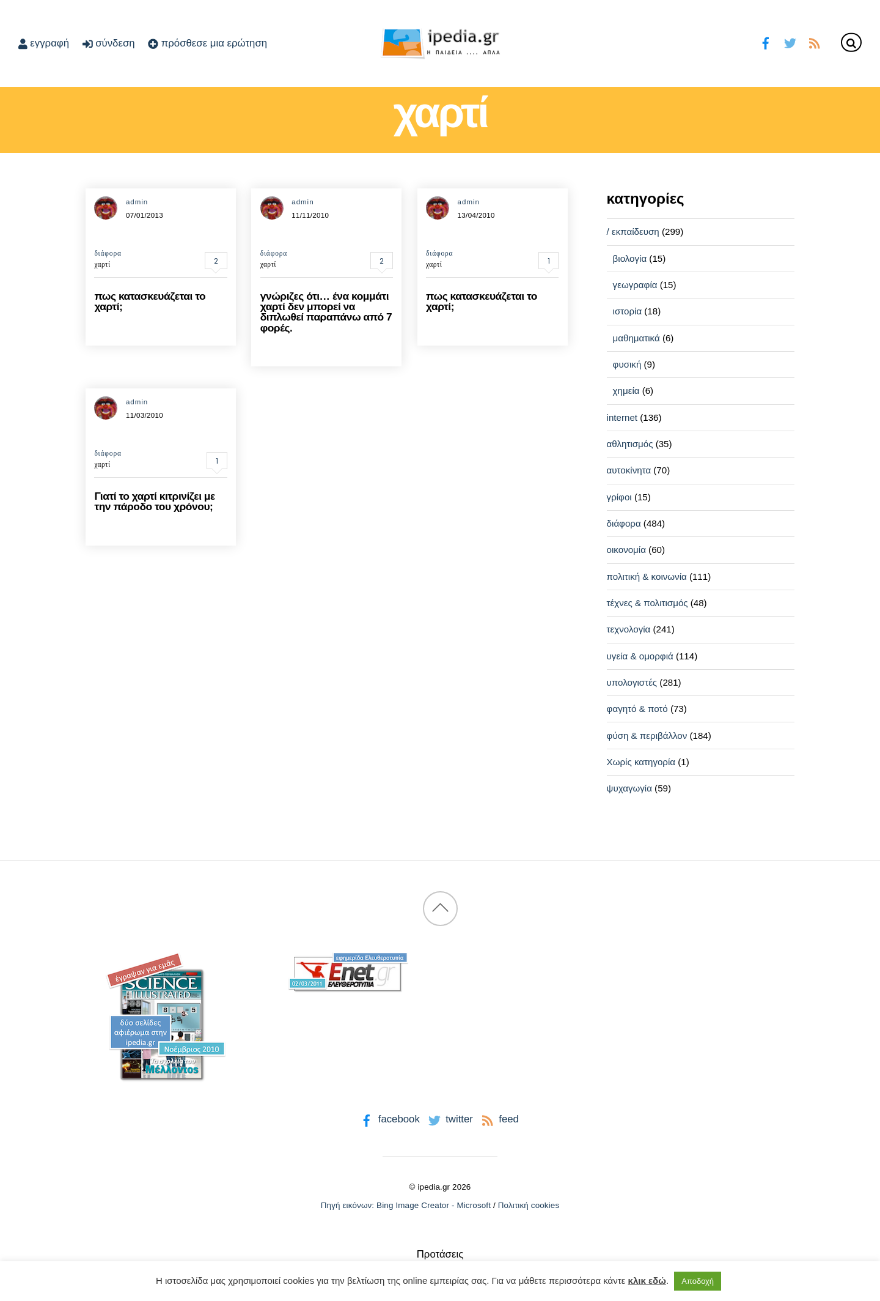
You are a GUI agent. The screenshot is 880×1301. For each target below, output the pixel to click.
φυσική (627, 364)
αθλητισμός (630, 444)
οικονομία (626, 549)
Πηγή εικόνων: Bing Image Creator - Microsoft (406, 1205)
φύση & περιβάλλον (647, 735)
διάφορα (107, 253)
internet (622, 417)
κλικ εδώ (647, 1280)
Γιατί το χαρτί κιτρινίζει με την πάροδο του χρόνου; (154, 501)
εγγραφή (43, 43)
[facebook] (766, 42)
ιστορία (627, 311)
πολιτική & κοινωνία (647, 576)
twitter (449, 1119)
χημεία (626, 390)
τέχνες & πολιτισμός (647, 603)
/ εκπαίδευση (633, 231)
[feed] (814, 42)
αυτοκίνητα (629, 470)
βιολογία (630, 258)
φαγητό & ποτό (637, 708)
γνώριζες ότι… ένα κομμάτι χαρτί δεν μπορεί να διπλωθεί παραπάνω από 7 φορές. (326, 312)
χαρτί (102, 264)
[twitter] (790, 42)
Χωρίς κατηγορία (641, 762)
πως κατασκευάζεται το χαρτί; (149, 301)
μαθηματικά (636, 338)
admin (137, 202)
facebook (389, 1119)
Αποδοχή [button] (697, 1281)
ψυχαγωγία (629, 788)
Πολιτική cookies (529, 1205)
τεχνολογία (629, 629)
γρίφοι (619, 497)
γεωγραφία (635, 285)
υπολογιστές (632, 682)
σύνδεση (108, 43)
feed (499, 1119)
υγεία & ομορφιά (640, 656)
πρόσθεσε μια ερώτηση (207, 43)
